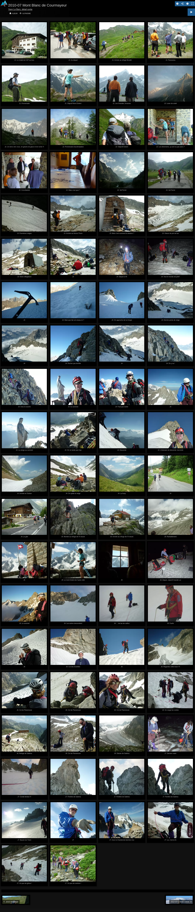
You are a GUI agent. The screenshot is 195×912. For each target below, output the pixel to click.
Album (15, 13)
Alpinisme (26, 13)
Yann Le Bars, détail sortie (20, 9)
